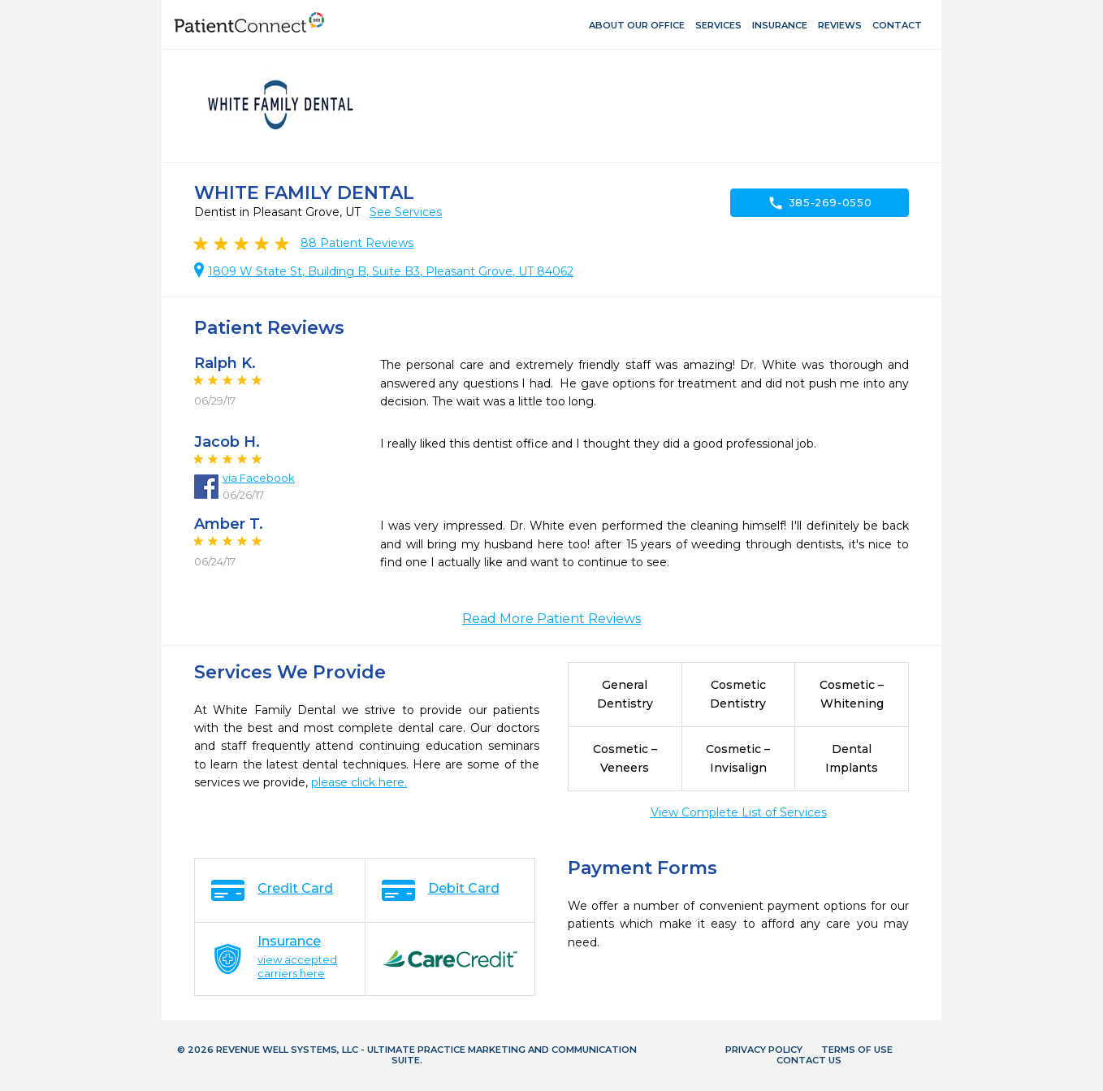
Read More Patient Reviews (551, 618)
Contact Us (808, 1060)
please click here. (359, 782)
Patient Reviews (357, 243)
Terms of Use (857, 1049)
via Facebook (259, 477)
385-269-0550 (820, 203)
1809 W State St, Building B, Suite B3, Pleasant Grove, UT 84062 (390, 271)
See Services (406, 212)
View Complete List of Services (739, 812)
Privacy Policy (763, 1049)
